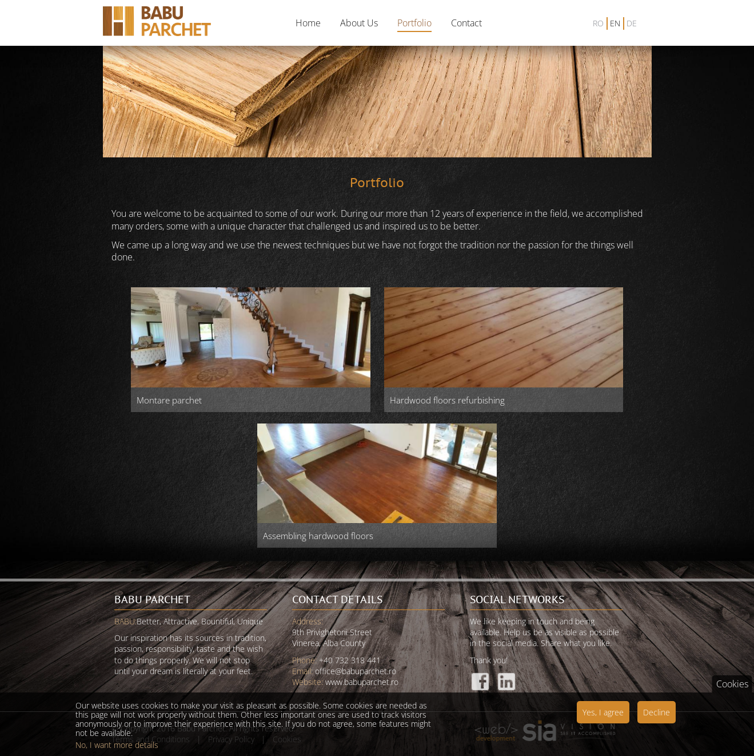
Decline (656, 716)
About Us (359, 23)
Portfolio (414, 23)
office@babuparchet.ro (355, 671)
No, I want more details (116, 749)
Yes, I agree (603, 716)
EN (615, 23)
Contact (466, 23)
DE (632, 23)
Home (308, 23)
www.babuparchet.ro (361, 681)
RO (598, 23)
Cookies (732, 688)
